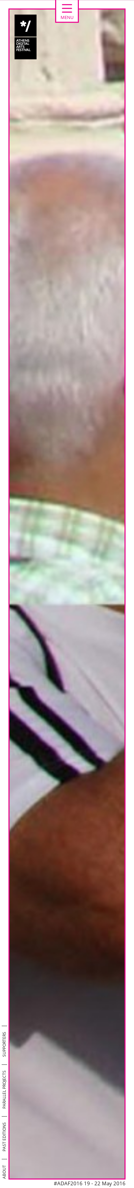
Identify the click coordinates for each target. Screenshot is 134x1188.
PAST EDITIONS (4, 1136)
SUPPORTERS (4, 1044)
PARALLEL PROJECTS (4, 1089)
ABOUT (4, 1172)
